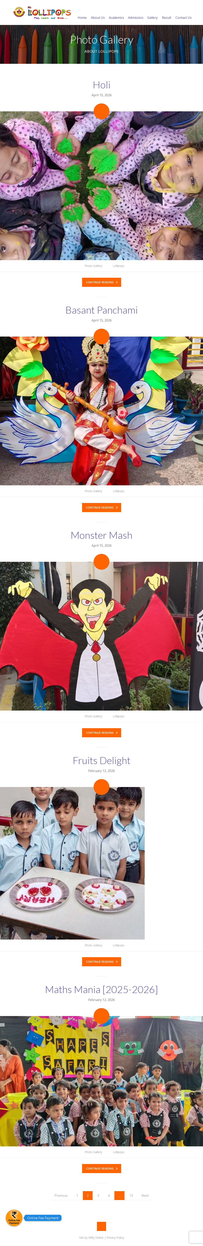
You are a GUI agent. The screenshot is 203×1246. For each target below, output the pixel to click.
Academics (116, 13)
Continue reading (102, 282)
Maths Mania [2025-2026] (101, 989)
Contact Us (183, 13)
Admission (135, 13)
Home (82, 13)
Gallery (152, 13)
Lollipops (118, 266)
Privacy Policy (115, 1237)
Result (166, 13)
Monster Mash (101, 535)
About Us (98, 13)
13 (131, 1195)
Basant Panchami (101, 310)
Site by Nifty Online (91, 1237)
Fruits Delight (101, 760)
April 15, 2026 (102, 95)
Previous (61, 1195)
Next (145, 1195)
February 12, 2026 (101, 771)
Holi (101, 85)
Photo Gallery (93, 266)
